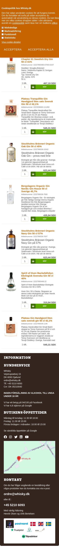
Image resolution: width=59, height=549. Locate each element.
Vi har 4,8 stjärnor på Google (18, 405)
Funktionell (10, 34)
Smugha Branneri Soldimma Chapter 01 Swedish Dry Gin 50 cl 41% (37, 59)
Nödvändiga (10, 27)
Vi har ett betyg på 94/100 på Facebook (23, 402)
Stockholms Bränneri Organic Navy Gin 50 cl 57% (38, 232)
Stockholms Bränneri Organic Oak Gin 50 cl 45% (38, 145)
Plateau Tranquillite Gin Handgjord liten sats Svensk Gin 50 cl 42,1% (37, 101)
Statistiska (9, 37)
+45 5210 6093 (14, 505)
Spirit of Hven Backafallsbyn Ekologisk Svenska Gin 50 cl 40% (37, 276)
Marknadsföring (12, 31)
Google (33, 430)
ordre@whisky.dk (12, 380)
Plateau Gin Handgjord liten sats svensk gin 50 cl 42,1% (36, 319)
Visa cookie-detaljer (11, 42)
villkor (54, 23)
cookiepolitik (18, 23)
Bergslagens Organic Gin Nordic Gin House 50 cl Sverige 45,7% (35, 189)
